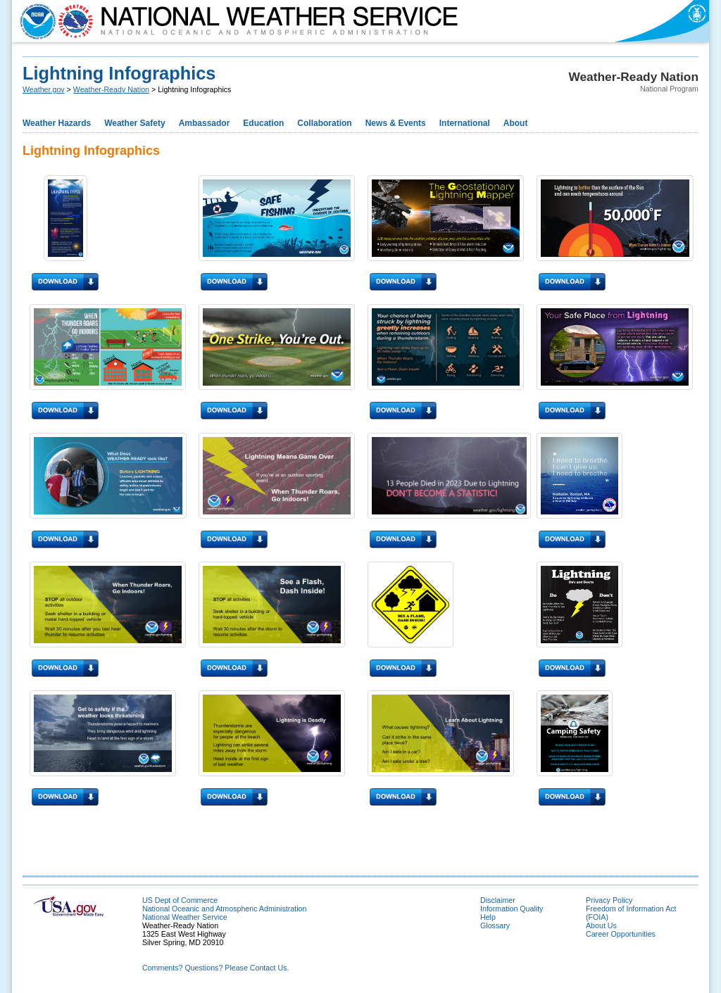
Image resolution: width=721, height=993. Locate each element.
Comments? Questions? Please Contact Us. (215, 967)
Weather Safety (134, 123)
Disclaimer (497, 900)
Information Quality (511, 908)
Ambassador (204, 123)
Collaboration (324, 123)
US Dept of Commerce (180, 900)
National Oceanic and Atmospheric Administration (224, 908)
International (464, 123)
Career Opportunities (621, 934)
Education (263, 123)
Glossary (495, 925)
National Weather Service (184, 917)
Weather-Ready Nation (111, 89)
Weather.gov (44, 89)
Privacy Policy (609, 900)
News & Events (395, 123)
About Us (601, 925)
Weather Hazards (57, 123)
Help (488, 917)
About (515, 123)
